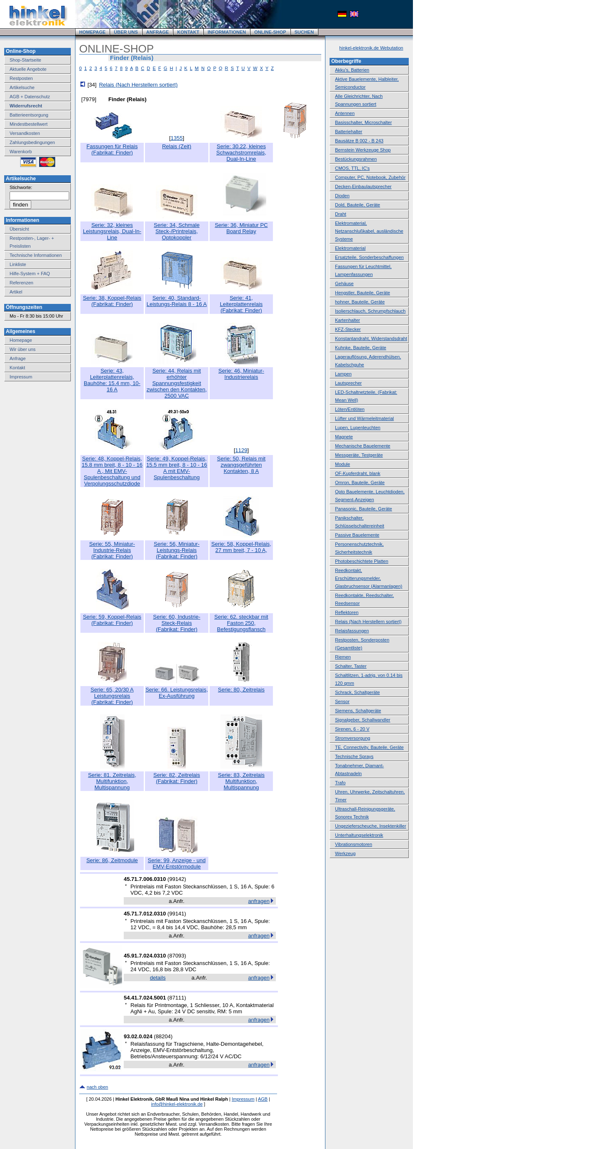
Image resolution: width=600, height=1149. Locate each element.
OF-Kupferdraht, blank (357, 473)
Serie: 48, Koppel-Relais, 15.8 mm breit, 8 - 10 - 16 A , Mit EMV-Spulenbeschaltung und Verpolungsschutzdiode (112, 471)
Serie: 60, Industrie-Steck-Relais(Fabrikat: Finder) (176, 623)
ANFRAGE (157, 32)
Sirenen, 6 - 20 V (352, 728)
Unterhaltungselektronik (359, 835)
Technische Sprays (354, 756)
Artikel (16, 291)
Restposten (21, 78)
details (158, 978)
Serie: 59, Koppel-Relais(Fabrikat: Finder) (112, 620)
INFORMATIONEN (227, 32)
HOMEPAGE (92, 32)
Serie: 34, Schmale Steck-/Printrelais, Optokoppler (177, 231)
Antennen (345, 113)
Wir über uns (22, 349)
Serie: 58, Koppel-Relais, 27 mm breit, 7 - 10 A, (241, 547)
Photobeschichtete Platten (361, 561)
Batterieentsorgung (29, 114)
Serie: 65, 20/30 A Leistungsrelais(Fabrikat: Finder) (111, 695)
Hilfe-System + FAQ (30, 273)
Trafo (340, 782)
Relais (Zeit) (176, 146)
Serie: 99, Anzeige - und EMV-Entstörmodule (177, 863)
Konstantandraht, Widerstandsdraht (371, 338)
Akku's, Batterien (352, 69)
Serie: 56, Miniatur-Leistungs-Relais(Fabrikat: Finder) (177, 550)
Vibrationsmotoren (353, 844)
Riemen (343, 656)
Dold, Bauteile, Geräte (357, 204)
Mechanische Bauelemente (362, 445)
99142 (176, 879)
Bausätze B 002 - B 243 (359, 140)
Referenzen (21, 282)
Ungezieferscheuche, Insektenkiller (370, 825)
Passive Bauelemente (357, 534)
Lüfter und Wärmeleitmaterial (364, 418)
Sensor (342, 701)
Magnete (344, 436)
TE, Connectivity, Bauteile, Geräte (369, 747)
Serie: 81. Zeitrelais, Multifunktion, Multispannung (112, 781)
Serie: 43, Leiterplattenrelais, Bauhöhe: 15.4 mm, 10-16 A (112, 380)
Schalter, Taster (351, 666)
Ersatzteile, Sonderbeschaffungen (369, 257)
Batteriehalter (348, 131)
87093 (176, 956)
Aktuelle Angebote (28, 69)
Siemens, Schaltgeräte (358, 710)
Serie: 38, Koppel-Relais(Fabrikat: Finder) (112, 301)
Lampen (343, 373)
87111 (176, 998)
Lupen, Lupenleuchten (357, 427)
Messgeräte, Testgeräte (359, 455)
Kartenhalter (347, 320)
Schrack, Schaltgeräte (357, 692)
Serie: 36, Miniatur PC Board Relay (241, 228)
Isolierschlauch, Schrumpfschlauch (370, 310)
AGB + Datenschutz (30, 96)
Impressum (21, 376)
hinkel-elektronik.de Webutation (371, 47)
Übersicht (19, 228)
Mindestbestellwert (29, 124)
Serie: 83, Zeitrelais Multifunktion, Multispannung (241, 781)
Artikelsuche (22, 87)
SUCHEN (304, 32)
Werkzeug (345, 853)
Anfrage (18, 358)
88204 (163, 1036)
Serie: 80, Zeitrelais (241, 689)
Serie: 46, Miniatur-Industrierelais (241, 374)
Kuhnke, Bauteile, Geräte (360, 347)
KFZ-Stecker (348, 329)
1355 (177, 138)
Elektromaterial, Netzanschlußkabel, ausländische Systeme (369, 231)
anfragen (259, 901)
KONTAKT (188, 32)
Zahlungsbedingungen (32, 142)
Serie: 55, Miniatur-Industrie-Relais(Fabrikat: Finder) (112, 550)
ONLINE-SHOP (270, 32)
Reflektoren (346, 612)
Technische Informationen (36, 255)
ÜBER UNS (126, 32)
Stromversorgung (352, 738)
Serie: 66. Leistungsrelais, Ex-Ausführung (176, 692)
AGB (263, 1099)
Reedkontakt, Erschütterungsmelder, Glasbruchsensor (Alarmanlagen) (368, 578)
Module (342, 464)
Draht (340, 213)
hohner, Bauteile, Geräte (360, 301)
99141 (176, 913)
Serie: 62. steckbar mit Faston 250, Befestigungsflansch (241, 623)
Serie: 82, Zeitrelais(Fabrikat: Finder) (176, 778)
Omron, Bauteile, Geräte (360, 482)
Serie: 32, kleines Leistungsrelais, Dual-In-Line (112, 231)
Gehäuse (344, 283)
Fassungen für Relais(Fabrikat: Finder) (112, 149)
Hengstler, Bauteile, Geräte (362, 292)
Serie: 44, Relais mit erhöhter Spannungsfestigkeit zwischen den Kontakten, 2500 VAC (177, 383)
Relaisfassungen (352, 630)
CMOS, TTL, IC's (352, 168)
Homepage (21, 340)
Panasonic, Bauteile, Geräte (363, 508)
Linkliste (18, 264)
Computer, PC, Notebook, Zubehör (370, 177)
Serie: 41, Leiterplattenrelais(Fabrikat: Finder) (241, 304)
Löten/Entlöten (350, 409)
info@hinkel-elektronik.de (177, 1104)
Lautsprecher (348, 383)
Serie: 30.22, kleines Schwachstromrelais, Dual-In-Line (241, 152)
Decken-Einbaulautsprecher (363, 186)
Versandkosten (25, 133)
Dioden (342, 195)
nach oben (97, 1086)
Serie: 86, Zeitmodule (112, 860)
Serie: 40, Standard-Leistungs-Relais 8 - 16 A (177, 301)
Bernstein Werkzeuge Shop (363, 149)
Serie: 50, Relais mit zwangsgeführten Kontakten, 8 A (241, 464)
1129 (241, 450)
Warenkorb (21, 151)
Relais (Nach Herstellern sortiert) (138, 85)
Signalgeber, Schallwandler (362, 719)
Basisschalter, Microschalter (363, 122)
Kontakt (17, 367)
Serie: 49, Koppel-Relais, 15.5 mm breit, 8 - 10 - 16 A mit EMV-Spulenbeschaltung (176, 467)
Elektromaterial (350, 248)
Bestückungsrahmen (356, 159)
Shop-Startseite (25, 59)
